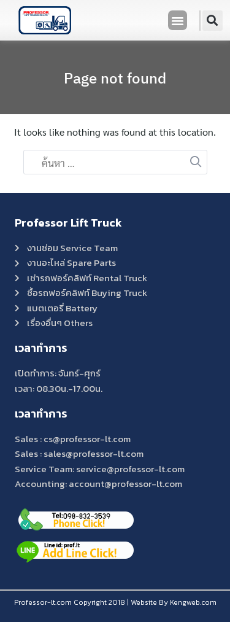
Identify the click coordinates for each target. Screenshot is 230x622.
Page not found (115, 78)
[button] (178, 20)
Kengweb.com (193, 602)
